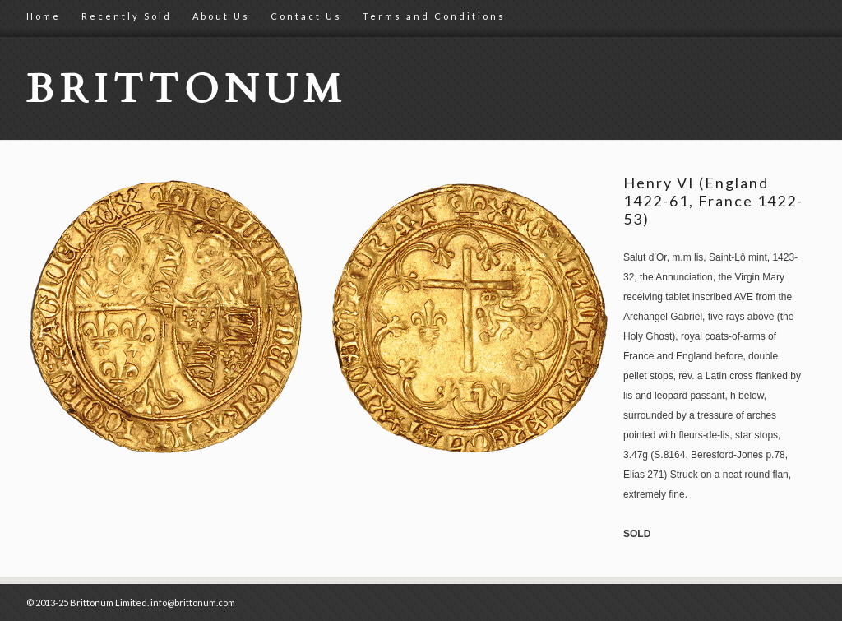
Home (43, 16)
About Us (221, 16)
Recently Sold (126, 16)
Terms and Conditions (434, 16)
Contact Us (306, 16)
